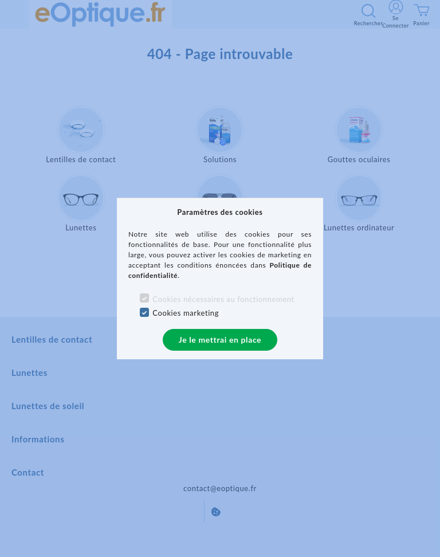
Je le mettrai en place (220, 339)
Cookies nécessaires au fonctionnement (223, 299)
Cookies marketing (185, 312)
